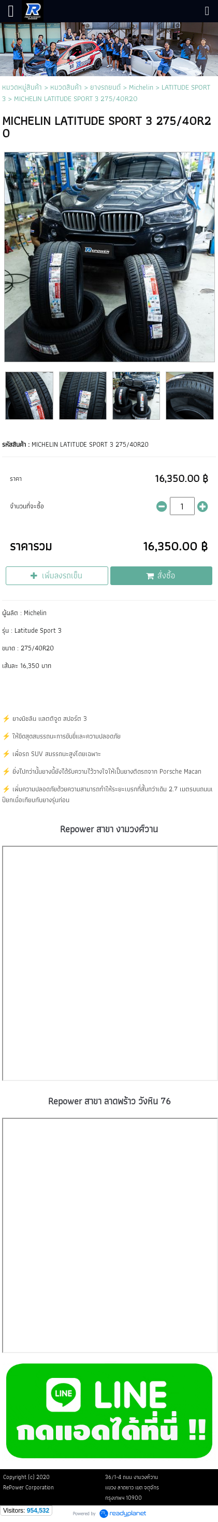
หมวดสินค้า (66, 87)
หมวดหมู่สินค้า (22, 87)
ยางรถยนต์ (105, 87)
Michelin (141, 87)
